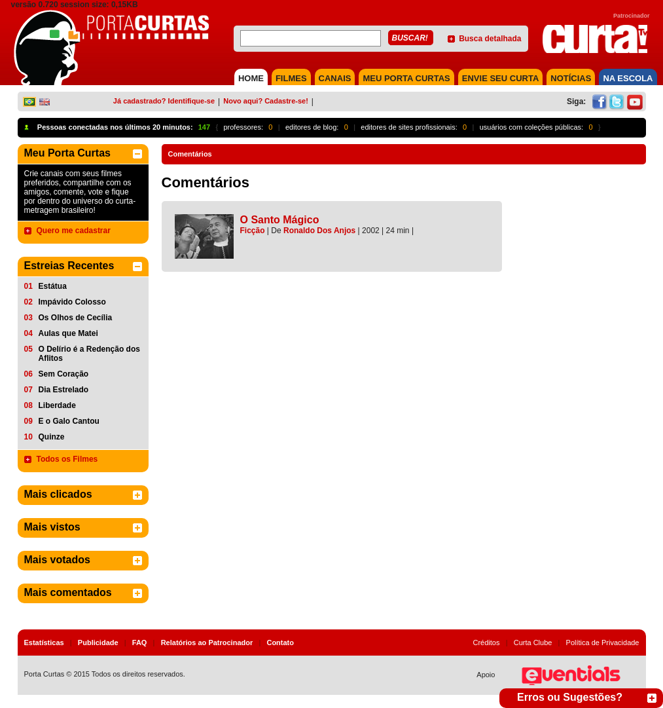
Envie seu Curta (500, 78)
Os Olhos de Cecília (76, 317)
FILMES (291, 78)
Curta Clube (533, 642)
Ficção (252, 230)
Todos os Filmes (67, 459)
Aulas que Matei (68, 333)
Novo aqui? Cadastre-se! (265, 101)
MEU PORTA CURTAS (406, 78)
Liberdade (57, 405)
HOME (251, 78)
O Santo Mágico (279, 219)
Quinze (52, 436)
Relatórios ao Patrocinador (207, 642)
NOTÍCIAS (570, 78)
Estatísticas (44, 642)
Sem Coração (64, 374)
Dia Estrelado (64, 389)
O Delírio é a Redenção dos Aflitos (89, 354)
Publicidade (98, 642)
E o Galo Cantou (69, 421)
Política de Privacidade (602, 642)
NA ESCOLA (628, 78)
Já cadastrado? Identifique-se (164, 101)
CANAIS (335, 78)
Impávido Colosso (72, 302)
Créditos (486, 642)
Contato (280, 642)
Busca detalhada (490, 38)
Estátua (53, 286)
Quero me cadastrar (74, 230)
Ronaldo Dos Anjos (319, 230)
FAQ (139, 642)
